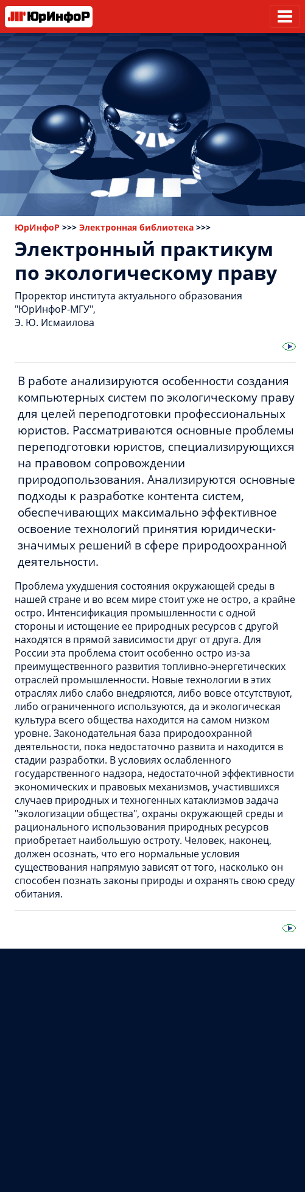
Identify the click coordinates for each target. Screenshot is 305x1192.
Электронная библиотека (136, 227)
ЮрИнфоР (37, 227)
